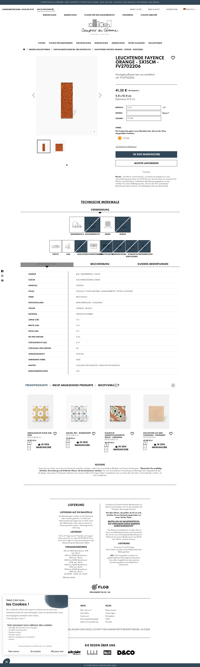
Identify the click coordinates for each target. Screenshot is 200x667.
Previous (169, 384)
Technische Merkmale (126, 147)
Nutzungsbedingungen (89, 618)
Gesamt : (120, 118)
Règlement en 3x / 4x (100, 591)
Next (173, 384)
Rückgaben (110, 615)
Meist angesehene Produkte (73, 385)
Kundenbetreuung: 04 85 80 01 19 (18, 9)
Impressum (84, 615)
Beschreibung (100, 264)
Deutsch (190, 9)
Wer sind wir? (86, 609)
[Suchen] (46, 10)
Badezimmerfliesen (38, 370)
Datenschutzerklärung (89, 621)
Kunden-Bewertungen (153, 264)
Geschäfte (84, 612)
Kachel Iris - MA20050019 (78, 432)
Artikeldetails (47, 264)
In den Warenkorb (146, 154)
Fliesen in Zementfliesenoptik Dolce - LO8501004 (114, 434)
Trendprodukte (36, 385)
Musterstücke (110, 609)
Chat (137, 472)
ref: (117, 78)
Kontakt (108, 621)
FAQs (107, 618)
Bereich (119, 108)
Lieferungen (110, 612)
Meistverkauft (108, 385)
